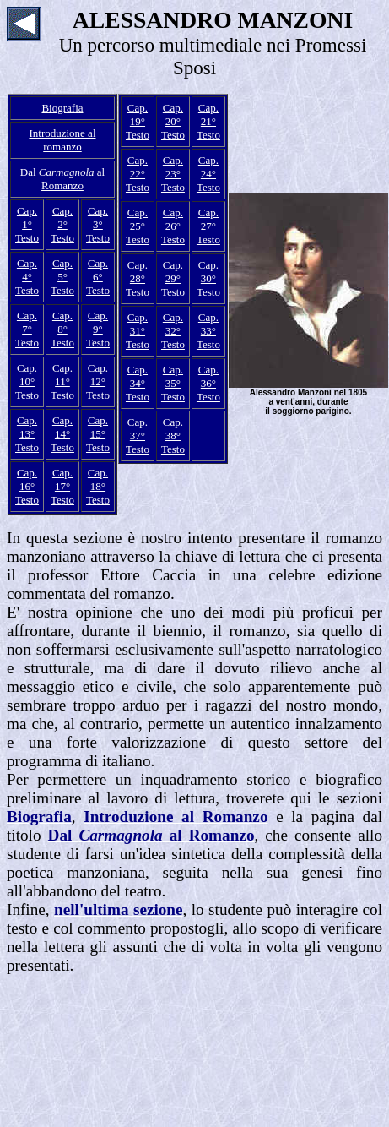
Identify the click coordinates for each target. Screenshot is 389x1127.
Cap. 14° (62, 427)
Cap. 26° (173, 219)
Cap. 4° (27, 270)
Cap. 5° (62, 270)
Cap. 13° (27, 427)
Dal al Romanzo (62, 179)
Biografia (62, 107)
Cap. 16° (27, 479)
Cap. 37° (137, 429)
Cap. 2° (62, 217)
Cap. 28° (137, 272)
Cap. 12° (98, 375)
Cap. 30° (208, 272)
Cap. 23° (173, 167)
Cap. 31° (137, 324)
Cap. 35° (173, 376)
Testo (27, 237)
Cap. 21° (208, 114)
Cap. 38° (173, 429)
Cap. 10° (27, 375)
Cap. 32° (173, 324)
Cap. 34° (137, 376)
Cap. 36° (208, 376)
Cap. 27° (208, 219)
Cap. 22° (137, 167)
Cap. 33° (208, 324)
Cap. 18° (98, 479)
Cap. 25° (137, 219)
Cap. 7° (27, 322)
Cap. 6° (98, 270)
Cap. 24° (208, 167)
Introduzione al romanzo (62, 140)
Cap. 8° (62, 322)
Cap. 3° (98, 217)
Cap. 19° (137, 114)
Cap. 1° (27, 217)
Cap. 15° (98, 427)
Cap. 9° (98, 322)
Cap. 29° (173, 272)
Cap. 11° (62, 375)
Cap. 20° (173, 114)
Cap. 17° (62, 479)
